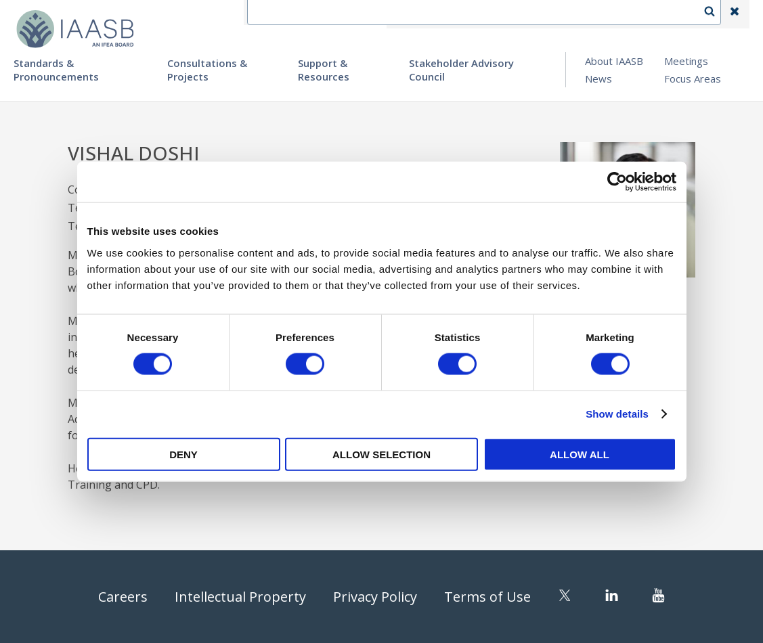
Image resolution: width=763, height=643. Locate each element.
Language (522, 14)
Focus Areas (692, 78)
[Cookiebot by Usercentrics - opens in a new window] (617, 182)
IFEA (408, 14)
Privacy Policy (375, 596)
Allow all (579, 454)
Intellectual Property (240, 596)
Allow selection (381, 454)
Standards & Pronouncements (56, 69)
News (598, 78)
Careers (123, 596)
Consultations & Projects (207, 69)
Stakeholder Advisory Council (461, 69)
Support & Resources (323, 69)
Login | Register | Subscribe (626, 14)
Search (716, 14)
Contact (459, 14)
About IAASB (614, 61)
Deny (183, 454)
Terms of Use (487, 596)
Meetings (686, 61)
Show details (617, 414)
